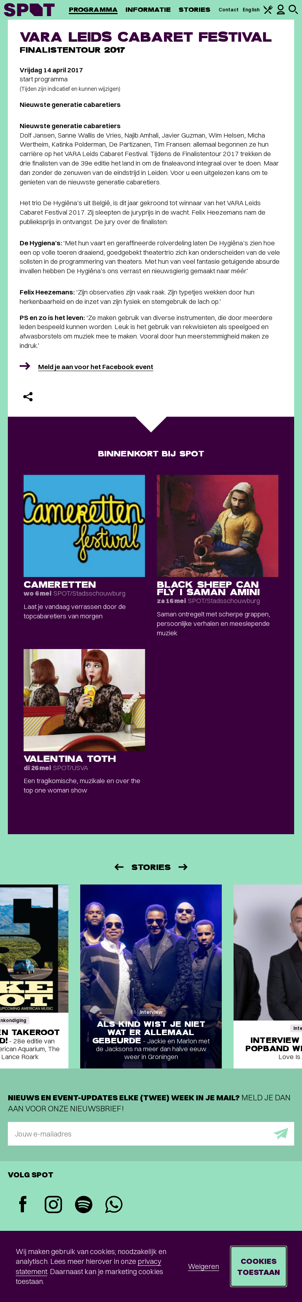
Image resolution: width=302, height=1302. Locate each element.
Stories (195, 10)
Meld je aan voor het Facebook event (95, 366)
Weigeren (203, 1266)
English (251, 10)
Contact (229, 10)
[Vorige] (118, 867)
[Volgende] (184, 867)
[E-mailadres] (151, 1134)
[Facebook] (23, 1205)
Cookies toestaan (258, 1266)
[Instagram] (53, 1205)
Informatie (148, 10)
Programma (93, 10)
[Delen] (28, 396)
